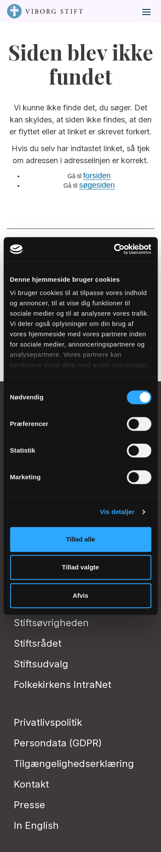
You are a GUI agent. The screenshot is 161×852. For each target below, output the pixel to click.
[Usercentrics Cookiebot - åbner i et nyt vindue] (114, 249)
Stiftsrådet (37, 643)
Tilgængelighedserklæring (74, 763)
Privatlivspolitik (48, 722)
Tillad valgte (80, 567)
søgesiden (97, 185)
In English (36, 825)
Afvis (80, 595)
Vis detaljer (117, 511)
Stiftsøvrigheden (51, 623)
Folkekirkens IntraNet (62, 684)
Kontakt (31, 784)
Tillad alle (80, 539)
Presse (29, 805)
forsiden (97, 175)
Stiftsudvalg (41, 664)
